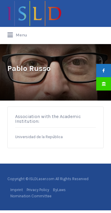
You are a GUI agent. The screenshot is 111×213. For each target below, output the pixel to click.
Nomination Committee (31, 196)
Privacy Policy (38, 190)
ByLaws (59, 190)
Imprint (16, 190)
